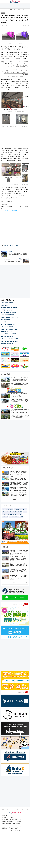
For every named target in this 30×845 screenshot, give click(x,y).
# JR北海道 (11, 245)
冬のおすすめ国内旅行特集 (8, 314)
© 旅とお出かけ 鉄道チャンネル (15, 830)
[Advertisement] (15, 228)
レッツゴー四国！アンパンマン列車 (10, 341)
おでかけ (6, 9)
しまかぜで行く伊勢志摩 (7, 302)
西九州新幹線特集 (6, 319)
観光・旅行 (21, 516)
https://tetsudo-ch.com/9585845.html (10, 210)
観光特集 (11, 9)
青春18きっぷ (25, 9)
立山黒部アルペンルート (7, 322)
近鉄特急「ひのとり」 (7, 310)
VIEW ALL (15, 499)
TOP (2, 9)
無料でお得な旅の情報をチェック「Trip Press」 (12, 821)
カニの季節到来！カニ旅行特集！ (9, 334)
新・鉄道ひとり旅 (17, 509)
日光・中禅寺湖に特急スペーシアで (10, 329)
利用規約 (4, 827)
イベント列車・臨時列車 (11, 514)
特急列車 (19, 514)
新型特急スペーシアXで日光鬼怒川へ (10, 307)
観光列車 (24, 509)
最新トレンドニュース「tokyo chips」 (10, 817)
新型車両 (19, 9)
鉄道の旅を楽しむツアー (7, 343)
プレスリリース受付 (13, 828)
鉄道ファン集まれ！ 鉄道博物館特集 (10, 317)
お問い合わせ (4, 828)
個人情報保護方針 (16, 827)
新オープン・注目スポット (8, 509)
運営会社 (9, 827)
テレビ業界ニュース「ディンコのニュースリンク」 (13, 819)
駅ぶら (15, 9)
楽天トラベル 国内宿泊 (7, 326)
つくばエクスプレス (13, 516)
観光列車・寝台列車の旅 (7, 336)
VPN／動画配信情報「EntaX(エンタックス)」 (12, 823)
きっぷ (4, 514)
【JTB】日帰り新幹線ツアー (8, 324)
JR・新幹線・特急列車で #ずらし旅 (10, 338)
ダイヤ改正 (9, 511)
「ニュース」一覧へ (15, 248)
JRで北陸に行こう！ (6, 305)
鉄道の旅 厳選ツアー (6, 331)
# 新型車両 (6, 245)
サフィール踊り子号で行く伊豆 (9, 312)
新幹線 (4, 511)
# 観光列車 (16, 245)
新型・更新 (20, 511)
